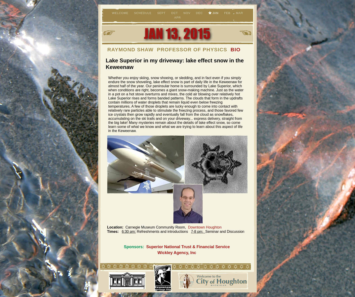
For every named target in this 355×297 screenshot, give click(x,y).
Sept (162, 13)
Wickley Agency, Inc (177, 252)
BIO (235, 49)
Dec (200, 13)
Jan (216, 13)
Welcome (121, 13)
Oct (175, 13)
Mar (239, 13)
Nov (187, 13)
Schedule (143, 13)
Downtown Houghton (205, 227)
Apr (177, 17)
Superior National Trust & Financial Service (188, 247)
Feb (227, 13)
